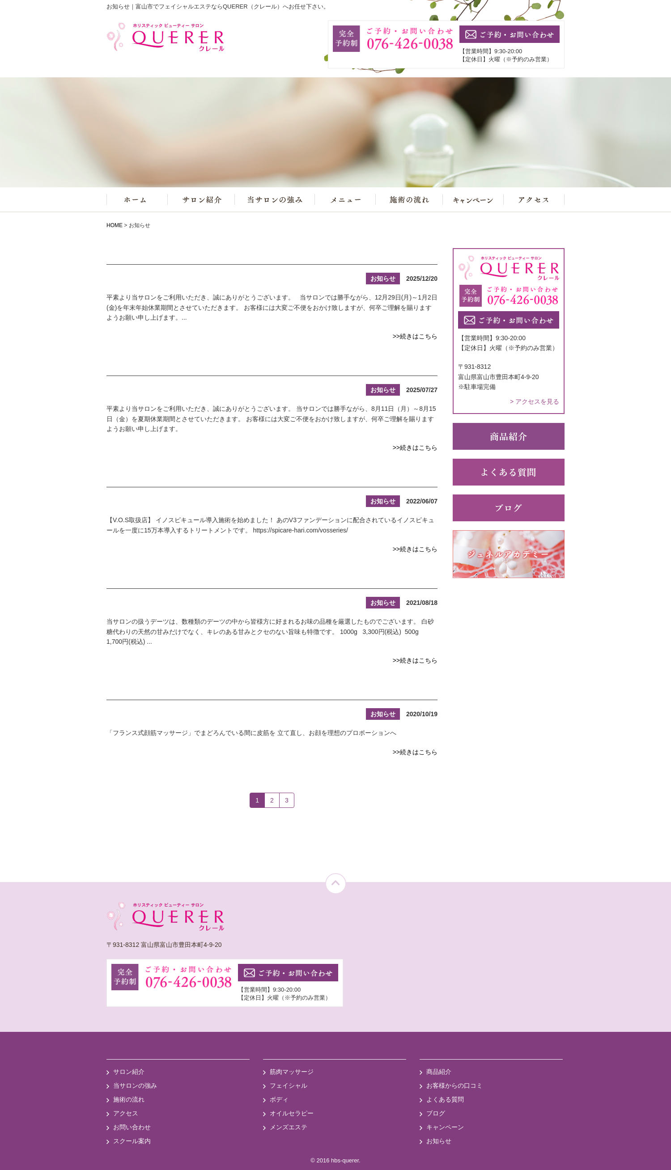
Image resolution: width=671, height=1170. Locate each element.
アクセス (125, 1113)
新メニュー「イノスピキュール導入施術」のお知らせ (238, 477)
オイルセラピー (292, 1113)
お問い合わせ (132, 1127)
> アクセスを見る (534, 401)
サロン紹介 (128, 1071)
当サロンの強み (135, 1085)
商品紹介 (438, 1071)
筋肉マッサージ (292, 1071)
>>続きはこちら (415, 336)
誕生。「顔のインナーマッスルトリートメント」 (227, 690)
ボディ (279, 1099)
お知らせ (438, 1141)
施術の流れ (128, 1099)
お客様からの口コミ (454, 1085)
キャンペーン (445, 1127)
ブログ (435, 1113)
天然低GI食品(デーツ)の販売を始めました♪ (211, 579)
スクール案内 (132, 1141)
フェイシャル (288, 1085)
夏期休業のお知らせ (155, 366)
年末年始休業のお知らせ (166, 255)
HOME (114, 225)
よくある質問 (445, 1099)
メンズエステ (288, 1127)
